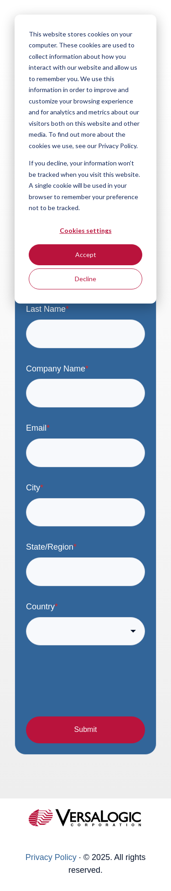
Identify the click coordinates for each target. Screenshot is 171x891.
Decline (85, 279)
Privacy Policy (51, 857)
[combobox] (85, 631)
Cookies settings (86, 230)
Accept (85, 254)
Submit (85, 729)
